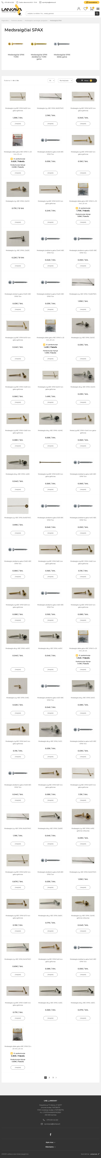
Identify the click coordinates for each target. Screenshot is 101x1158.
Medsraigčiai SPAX (56, 20)
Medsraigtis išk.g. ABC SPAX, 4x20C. (18, 648)
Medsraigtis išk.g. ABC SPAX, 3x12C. (50, 741)
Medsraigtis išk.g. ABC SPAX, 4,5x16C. (50, 430)
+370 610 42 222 (8, 2)
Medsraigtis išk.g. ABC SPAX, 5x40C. (83, 698)
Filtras (88, 80)
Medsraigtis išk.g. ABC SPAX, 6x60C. (50, 916)
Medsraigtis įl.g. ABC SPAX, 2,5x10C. (18, 201)
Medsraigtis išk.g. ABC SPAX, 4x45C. (50, 1003)
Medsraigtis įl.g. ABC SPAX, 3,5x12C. (83, 338)
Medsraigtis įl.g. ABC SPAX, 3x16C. (17, 698)
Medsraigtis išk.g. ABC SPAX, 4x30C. (50, 648)
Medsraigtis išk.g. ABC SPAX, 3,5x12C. (83, 387)
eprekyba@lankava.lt (47, 2)
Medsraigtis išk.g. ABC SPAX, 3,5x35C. (50, 828)
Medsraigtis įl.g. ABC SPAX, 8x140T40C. (17, 959)
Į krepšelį (18, 124)
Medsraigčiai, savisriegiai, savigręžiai (36, 20)
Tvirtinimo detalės (16, 20)
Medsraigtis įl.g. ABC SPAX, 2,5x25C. (18, 250)
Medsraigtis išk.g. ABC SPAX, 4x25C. (18, 474)
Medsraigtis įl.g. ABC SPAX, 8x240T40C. (83, 872)
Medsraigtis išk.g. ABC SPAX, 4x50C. (83, 1003)
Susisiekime (93, 2)
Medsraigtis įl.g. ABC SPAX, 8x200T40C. (17, 828)
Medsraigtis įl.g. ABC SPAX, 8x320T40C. (50, 108)
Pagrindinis (5, 20)
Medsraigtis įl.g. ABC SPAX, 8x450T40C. (17, 518)
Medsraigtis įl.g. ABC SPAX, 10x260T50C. (83, 294)
